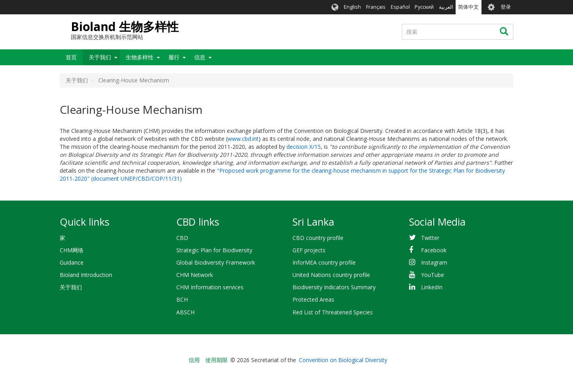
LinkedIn (431, 287)
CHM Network (194, 275)
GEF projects (308, 250)
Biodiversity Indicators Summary (334, 287)
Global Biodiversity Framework (215, 262)
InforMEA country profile (324, 262)
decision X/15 (303, 146)
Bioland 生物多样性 (125, 26)
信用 (194, 360)
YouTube (432, 275)
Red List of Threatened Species (332, 312)
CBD (182, 238)
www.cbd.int (243, 138)
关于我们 (100, 57)
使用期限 (216, 360)
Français (376, 7)
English (352, 7)
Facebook (433, 250)
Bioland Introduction (86, 275)
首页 (71, 57)
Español (400, 7)
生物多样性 (140, 57)
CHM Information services (210, 287)
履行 (173, 57)
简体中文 (468, 7)
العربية (446, 7)
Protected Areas (313, 299)
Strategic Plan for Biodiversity (214, 250)
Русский (424, 7)
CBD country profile (317, 238)
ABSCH (185, 312)
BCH (182, 299)
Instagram (434, 262)
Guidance (72, 262)
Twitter (430, 238)
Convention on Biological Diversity (343, 360)
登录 (506, 7)
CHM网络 (72, 250)
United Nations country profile (331, 275)
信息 (199, 57)
